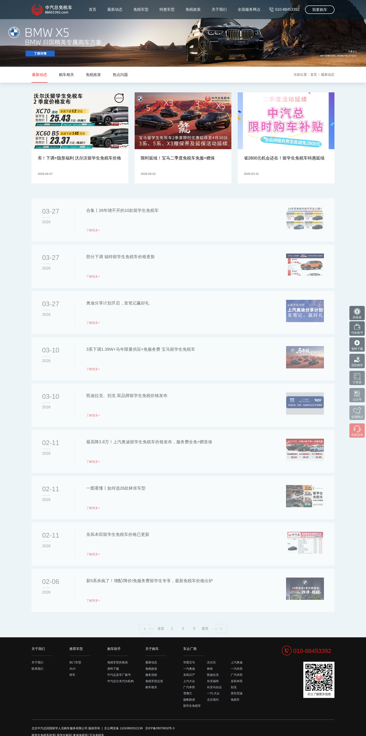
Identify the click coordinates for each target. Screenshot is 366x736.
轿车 (72, 674)
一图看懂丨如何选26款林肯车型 (116, 499)
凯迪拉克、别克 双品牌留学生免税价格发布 (126, 406)
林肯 (210, 668)
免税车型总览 (154, 681)
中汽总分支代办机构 (120, 681)
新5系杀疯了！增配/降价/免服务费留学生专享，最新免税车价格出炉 (149, 591)
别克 (234, 687)
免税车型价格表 (117, 662)
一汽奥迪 (189, 668)
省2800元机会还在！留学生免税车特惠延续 (284, 159)
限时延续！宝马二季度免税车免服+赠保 (179, 156)
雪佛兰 (187, 693)
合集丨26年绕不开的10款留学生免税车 (122, 221)
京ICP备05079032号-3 (160, 728)
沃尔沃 (211, 662)
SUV (72, 668)
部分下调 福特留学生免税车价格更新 (120, 267)
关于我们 (216, 29)
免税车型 (133, 29)
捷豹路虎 (189, 699)
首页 (82, 29)
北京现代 (213, 699)
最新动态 (106, 29)
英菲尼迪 (237, 693)
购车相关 (151, 687)
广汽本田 (189, 687)
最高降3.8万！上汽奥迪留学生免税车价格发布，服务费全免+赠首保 (149, 452)
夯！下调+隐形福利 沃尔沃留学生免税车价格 (79, 159)
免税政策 (188, 29)
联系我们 (37, 668)
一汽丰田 (237, 668)
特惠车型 (161, 29)
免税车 (235, 699)
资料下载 (113, 668)
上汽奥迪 (237, 662)
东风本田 (237, 681)
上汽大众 (189, 681)
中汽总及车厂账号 (119, 674)
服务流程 (151, 674)
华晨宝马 (189, 662)
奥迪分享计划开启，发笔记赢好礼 (117, 313)
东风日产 (189, 674)
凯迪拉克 (213, 674)
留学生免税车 (192, 705)
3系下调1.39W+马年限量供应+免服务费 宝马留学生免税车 (140, 360)
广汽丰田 (237, 674)
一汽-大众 (213, 693)
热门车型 (75, 662)
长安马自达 (214, 687)
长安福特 (213, 681)
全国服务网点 (247, 29)
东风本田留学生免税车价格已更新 (117, 545)
